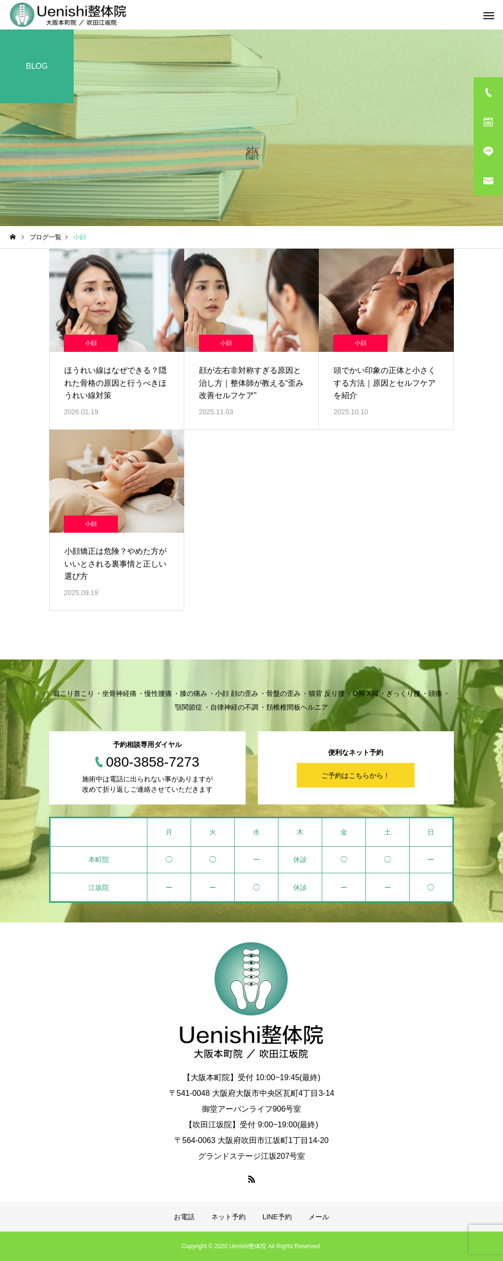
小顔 (91, 343)
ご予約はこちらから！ (355, 775)
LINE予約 (276, 1217)
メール (318, 1217)
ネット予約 (228, 1217)
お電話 (184, 1217)
